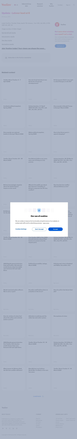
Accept (55, 229)
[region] (39, 219)
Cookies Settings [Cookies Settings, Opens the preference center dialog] (20, 229)
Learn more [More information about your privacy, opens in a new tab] (46, 223)
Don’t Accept (39, 229)
